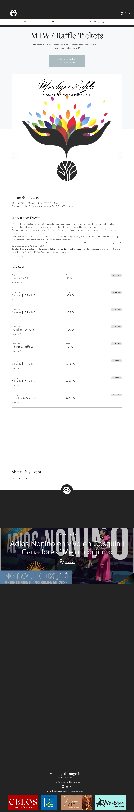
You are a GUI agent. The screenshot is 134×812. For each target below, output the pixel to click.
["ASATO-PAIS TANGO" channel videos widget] (67, 556)
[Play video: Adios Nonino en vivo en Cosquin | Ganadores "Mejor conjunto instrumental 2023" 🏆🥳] (67, 561)
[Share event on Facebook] (13, 479)
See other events (67, 62)
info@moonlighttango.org (67, 781)
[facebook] (129, 13)
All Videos (67, 573)
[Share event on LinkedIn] (26, 479)
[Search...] (108, 21)
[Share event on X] (19, 479)
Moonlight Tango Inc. (66, 773)
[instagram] (125, 13)
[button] (70, 22)
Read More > (18, 256)
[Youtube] (122, 13)
